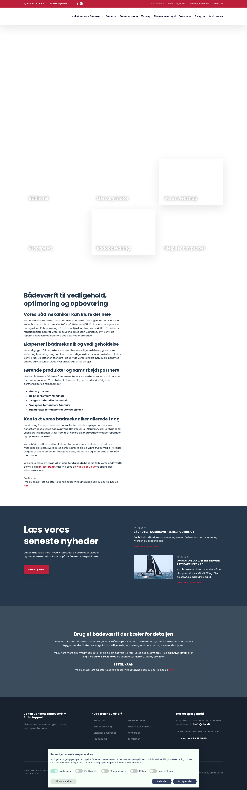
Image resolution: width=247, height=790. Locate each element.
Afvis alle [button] (161, 781)
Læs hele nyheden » (146, 546)
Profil (170, 3)
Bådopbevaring (129, 16)
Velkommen (157, 3)
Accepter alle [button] (185, 781)
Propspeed (185, 16)
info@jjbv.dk (47, 466)
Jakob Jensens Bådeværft (87, 16)
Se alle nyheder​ (36, 569)
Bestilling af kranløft (199, 3)
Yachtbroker (216, 16)
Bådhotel (111, 16)
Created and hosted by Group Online (204, 772)
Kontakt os (218, 3)
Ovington (200, 16)
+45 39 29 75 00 (86, 466)
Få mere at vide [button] (63, 781)
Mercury (145, 16)
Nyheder (180, 3)
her (26, 485)
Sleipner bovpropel (165, 16)
